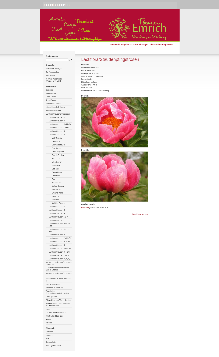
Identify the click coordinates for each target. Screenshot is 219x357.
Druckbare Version (140, 214)
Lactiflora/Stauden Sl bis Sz (60, 252)
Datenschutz (51, 342)
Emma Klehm (57, 172)
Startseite (49, 90)
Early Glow (56, 141)
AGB (47, 339)
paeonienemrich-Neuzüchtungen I (58, 274)
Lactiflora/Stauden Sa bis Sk (60, 248)
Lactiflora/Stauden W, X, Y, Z (60, 259)
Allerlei (48, 319)
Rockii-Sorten (51, 100)
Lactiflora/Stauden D (57, 131)
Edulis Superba (58, 152)
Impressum (50, 335)
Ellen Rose (56, 165)
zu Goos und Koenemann (56, 312)
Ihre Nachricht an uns (54, 316)
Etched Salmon (58, 186)
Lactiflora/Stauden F (57, 207)
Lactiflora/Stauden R (57, 245)
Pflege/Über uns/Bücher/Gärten (58, 300)
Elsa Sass (56, 169)
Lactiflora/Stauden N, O (58, 235)
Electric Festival (58, 155)
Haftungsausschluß (53, 345)
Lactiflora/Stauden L (57, 220)
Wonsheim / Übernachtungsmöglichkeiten (57, 292)
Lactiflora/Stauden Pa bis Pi (60, 238)
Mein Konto (50, 75)
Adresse (49, 323)
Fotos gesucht (51, 297)
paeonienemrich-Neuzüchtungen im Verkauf (58, 263)
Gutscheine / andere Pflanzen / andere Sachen (58, 269)
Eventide (55, 196)
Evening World (57, 193)
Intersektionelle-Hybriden (56, 107)
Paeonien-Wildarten (53, 111)
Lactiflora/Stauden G (57, 210)
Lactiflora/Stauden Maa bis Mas (59, 225)
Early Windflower (58, 145)
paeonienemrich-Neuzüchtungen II (58, 280)
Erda (53, 179)
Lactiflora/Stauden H (57, 213)
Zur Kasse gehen (52, 72)
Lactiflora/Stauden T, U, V (59, 255)
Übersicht (55, 200)
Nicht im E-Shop (58, 203)
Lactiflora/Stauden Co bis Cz (60, 128)
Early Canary (57, 138)
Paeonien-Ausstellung (54, 288)
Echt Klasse (56, 148)
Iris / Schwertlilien (53, 284)
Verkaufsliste (51, 93)
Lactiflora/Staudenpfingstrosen (58, 114)
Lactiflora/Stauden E (57, 135)
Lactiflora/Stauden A (57, 117)
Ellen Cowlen (57, 162)
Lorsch (48, 309)
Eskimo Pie (56, 183)
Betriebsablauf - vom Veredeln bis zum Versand (58, 305)
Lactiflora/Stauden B (57, 121)
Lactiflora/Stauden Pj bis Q (59, 242)
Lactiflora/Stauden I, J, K (58, 217)
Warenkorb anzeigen (54, 69)
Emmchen (56, 176)
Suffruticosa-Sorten (53, 104)
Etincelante (56, 189)
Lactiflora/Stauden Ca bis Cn (60, 124)
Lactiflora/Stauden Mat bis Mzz (59, 230)
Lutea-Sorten (51, 97)
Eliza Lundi (56, 159)
